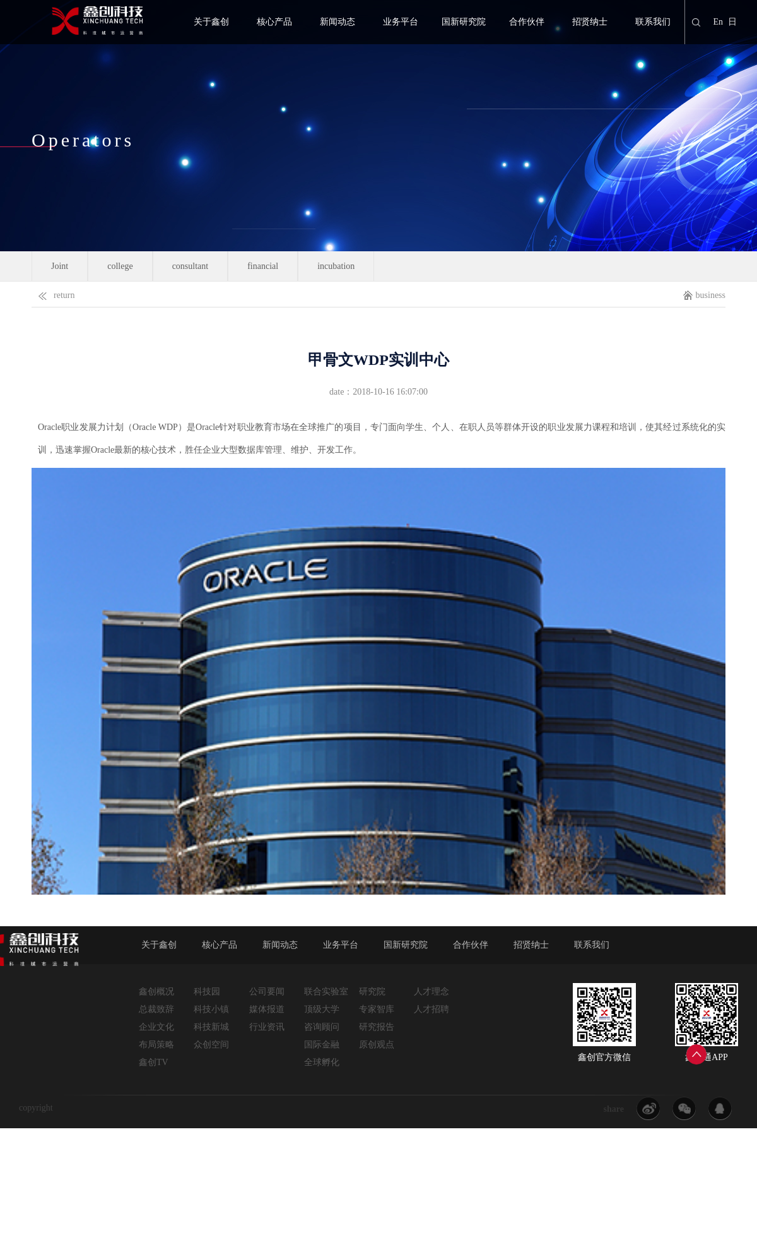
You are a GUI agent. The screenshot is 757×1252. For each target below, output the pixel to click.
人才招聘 (431, 1009)
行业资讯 (267, 1027)
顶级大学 (321, 1009)
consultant (190, 266)
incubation (336, 266)
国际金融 (321, 1044)
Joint (59, 266)
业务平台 (400, 22)
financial (262, 266)
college (119, 266)
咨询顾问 (321, 1027)
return (53, 292)
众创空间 (211, 1044)
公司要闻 (267, 991)
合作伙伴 (526, 22)
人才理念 (431, 991)
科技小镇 (211, 1009)
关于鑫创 (211, 22)
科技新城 (211, 1027)
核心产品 (274, 22)
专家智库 (376, 1009)
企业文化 (156, 1027)
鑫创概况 (156, 991)
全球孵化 (321, 1062)
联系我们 (653, 22)
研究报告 (376, 1027)
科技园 (207, 991)
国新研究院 (464, 22)
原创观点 (376, 1044)
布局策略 (156, 1044)
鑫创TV (153, 1062)
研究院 (372, 991)
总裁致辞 (156, 1009)
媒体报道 (267, 1009)
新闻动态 (337, 22)
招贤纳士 (589, 22)
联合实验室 (326, 991)
